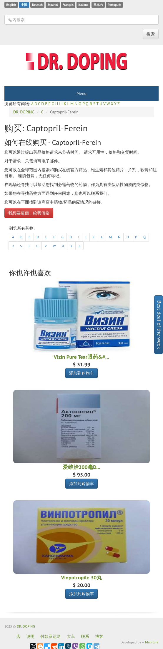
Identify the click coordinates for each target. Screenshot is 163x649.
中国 (24, 5)
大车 (71, 636)
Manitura (152, 642)
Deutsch (37, 5)
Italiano (83, 5)
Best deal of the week (159, 324)
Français (68, 5)
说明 (30, 636)
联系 (85, 636)
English (11, 5)
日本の (98, 5)
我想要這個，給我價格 (28, 213)
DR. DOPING (26, 626)
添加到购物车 (81, 373)
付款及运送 (50, 636)
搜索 (151, 34)
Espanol (52, 5)
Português (114, 5)
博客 (99, 636)
